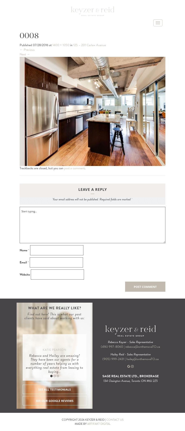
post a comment (74, 168)
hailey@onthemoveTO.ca (143, 359)
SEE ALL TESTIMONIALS (54, 389)
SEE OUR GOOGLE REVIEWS (54, 401)
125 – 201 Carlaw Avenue (89, 45)
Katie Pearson (54, 350)
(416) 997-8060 (112, 346)
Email (24, 262)
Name (24, 250)
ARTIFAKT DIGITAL (99, 424)
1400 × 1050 (60, 45)
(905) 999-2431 (113, 359)
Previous (27, 49)
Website (25, 274)
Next (25, 54)
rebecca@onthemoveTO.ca (142, 346)
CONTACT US (114, 420)
